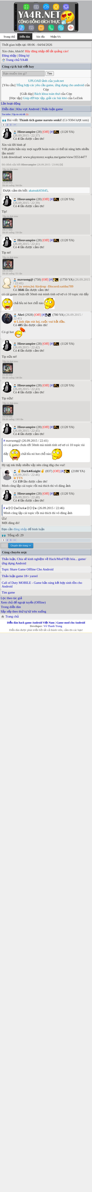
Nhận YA (55, 36)
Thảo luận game (52, 109)
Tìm (49, 73)
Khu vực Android (27, 109)
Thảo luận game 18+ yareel (20, 576)
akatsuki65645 (38, 190)
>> (15, 125)
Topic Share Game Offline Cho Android (27, 569)
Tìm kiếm (6, 114)
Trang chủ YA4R (17, 60)
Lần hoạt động (10, 103)
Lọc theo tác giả (11, 598)
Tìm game (8, 592)
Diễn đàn (8, 109)
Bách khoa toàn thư (47, 93)
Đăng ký (24, 55)
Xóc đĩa (40, 36)
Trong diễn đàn (11, 607)
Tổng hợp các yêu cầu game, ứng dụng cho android (50, 85)
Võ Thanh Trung (53, 626)
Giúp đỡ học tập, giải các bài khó (45, 98)
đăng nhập (20, 529)
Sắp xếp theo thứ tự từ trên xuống (23, 611)
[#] (52, 131)
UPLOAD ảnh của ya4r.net (46, 81)
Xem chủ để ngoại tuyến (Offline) (23, 602)
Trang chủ (9, 36)
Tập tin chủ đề (18, 114)
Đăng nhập (9, 55)
